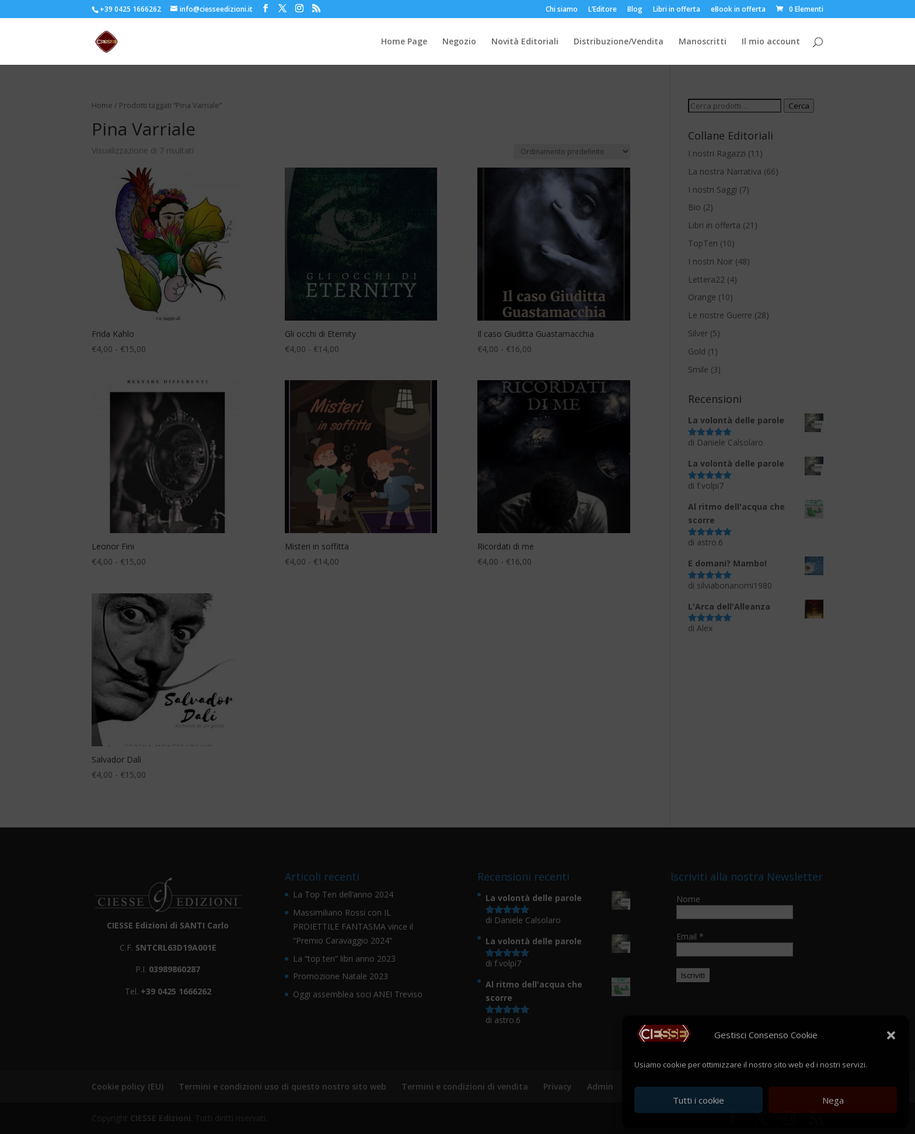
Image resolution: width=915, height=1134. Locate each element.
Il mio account (771, 42)
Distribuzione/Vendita (618, 42)
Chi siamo (562, 10)
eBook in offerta (738, 10)
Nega (833, 1100)
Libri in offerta (676, 10)
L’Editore (602, 10)
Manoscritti (703, 42)
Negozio (459, 42)
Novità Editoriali (524, 42)
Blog (634, 10)
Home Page (404, 42)
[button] (891, 1035)
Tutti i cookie (698, 1100)
